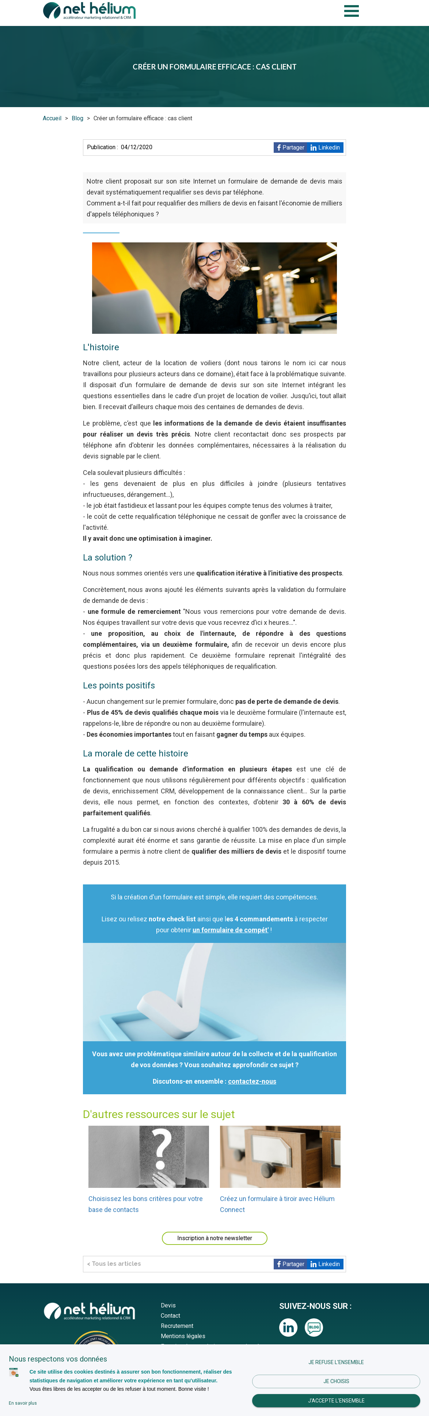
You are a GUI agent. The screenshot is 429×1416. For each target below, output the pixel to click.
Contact (170, 1315)
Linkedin (329, 147)
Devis (168, 1305)
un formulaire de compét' (231, 930)
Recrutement (177, 1325)
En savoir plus (23, 1403)
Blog (77, 118)
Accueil (52, 118)
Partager (293, 147)
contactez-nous (252, 1081)
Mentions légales (183, 1336)
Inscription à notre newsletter (214, 1238)
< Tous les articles (114, 1263)
